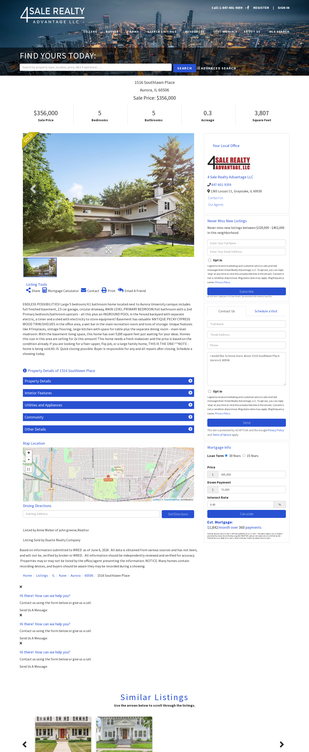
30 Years (233, 455)
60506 (89, 575)
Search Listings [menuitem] (163, 32)
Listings (42, 575)
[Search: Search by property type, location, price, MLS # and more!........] (89, 67)
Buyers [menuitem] (113, 32)
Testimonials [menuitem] (225, 32)
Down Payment (219, 482)
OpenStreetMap (172, 499)
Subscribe (246, 291)
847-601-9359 (221, 184)
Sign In (284, 7)
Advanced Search (218, 68)
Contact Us (215, 198)
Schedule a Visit (266, 311)
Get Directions (178, 514)
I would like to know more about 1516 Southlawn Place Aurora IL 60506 (246, 368)
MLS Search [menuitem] (279, 32)
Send (246, 422)
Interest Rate (217, 497)
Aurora (76, 575)
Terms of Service (221, 434)
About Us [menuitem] (253, 32)
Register (261, 7)
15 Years (250, 455)
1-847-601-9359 (230, 7)
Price (211, 467)
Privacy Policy (222, 282)
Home (27, 575)
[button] (174, 68)
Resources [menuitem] (196, 32)
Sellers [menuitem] (91, 32)
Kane (63, 575)
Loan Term (215, 455)
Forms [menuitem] (134, 32)
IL (53, 575)
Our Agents (215, 204)
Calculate (247, 514)
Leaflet (156, 499)
